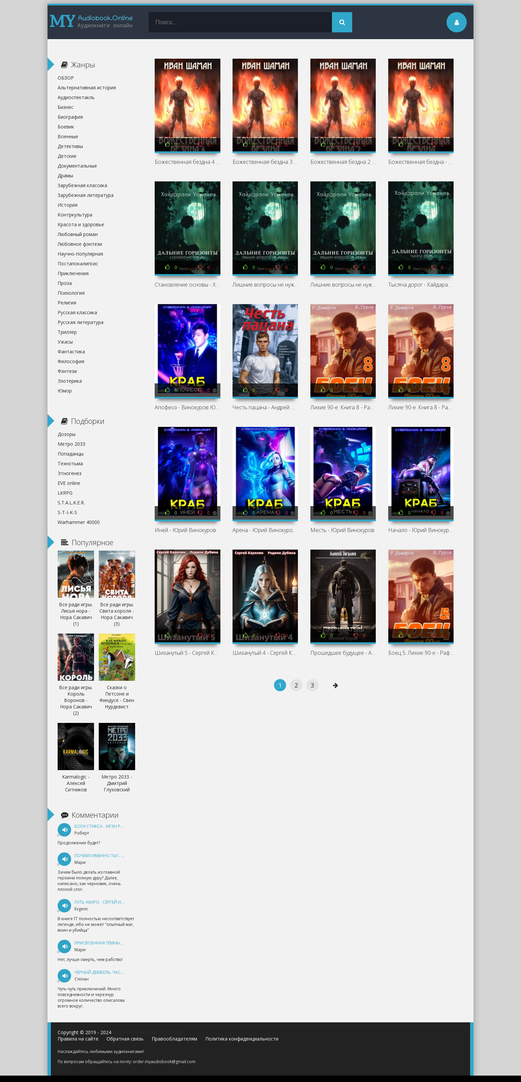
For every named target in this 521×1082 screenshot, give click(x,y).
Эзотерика (70, 381)
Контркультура (75, 214)
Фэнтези (67, 371)
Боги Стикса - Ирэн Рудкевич (106, 826)
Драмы (65, 175)
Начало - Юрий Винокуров (421, 530)
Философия (71, 361)
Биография (70, 117)
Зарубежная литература (86, 195)
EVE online (69, 483)
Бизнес (65, 107)
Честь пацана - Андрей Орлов (265, 407)
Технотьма (70, 463)
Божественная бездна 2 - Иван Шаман (343, 162)
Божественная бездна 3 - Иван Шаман (265, 162)
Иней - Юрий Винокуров (185, 530)
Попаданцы (71, 453)
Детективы (70, 146)
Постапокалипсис (78, 263)
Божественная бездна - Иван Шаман (421, 162)
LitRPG (65, 493)
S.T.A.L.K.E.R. (71, 502)
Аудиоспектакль (76, 97)
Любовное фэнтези (80, 244)
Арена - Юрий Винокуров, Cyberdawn (265, 530)
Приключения (73, 273)
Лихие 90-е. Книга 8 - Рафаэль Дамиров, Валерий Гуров (343, 407)
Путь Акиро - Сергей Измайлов (108, 902)
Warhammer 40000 (79, 522)
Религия (67, 302)
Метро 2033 (71, 444)
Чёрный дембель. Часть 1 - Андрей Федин (119, 972)
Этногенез (70, 473)
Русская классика (77, 312)
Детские (67, 156)
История (68, 205)
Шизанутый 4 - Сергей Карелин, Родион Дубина (265, 652)
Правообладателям (174, 1038)
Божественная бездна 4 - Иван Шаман (187, 162)
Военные (68, 136)
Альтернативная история (87, 87)
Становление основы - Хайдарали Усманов (187, 284)
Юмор (65, 390)
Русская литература (80, 322)
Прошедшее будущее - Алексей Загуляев (343, 652)
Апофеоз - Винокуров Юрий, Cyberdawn (187, 407)
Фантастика (71, 351)
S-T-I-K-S (67, 512)
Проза (65, 283)
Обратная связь (125, 1038)
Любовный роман (78, 234)
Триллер (67, 332)
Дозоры (66, 434)
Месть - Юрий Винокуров (342, 530)
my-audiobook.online (91, 22)
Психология (71, 293)
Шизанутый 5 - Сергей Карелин (187, 652)
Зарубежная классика (82, 185)
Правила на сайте (78, 1038)
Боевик (66, 126)
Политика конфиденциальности (241, 1038)
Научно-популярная (80, 254)
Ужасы (65, 342)
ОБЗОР (66, 78)
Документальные (77, 166)
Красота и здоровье (81, 224)
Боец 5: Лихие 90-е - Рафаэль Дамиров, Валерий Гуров (421, 652)
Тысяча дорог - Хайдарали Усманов (421, 284)
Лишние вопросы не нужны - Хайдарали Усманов (265, 284)
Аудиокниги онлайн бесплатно (148, 1032)
